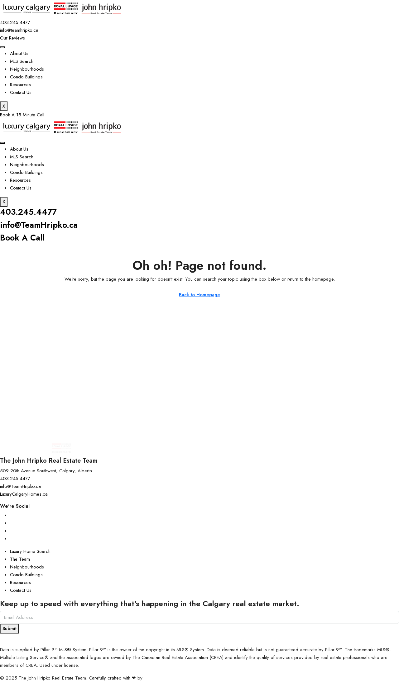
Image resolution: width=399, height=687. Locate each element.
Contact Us (20, 92)
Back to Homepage (199, 294)
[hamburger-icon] (2, 47)
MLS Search (21, 61)
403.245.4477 (30, 211)
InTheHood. (155, 678)
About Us (19, 53)
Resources (20, 84)
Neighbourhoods (27, 69)
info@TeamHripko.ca (41, 224)
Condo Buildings (26, 76)
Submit (9, 628)
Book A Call (23, 237)
